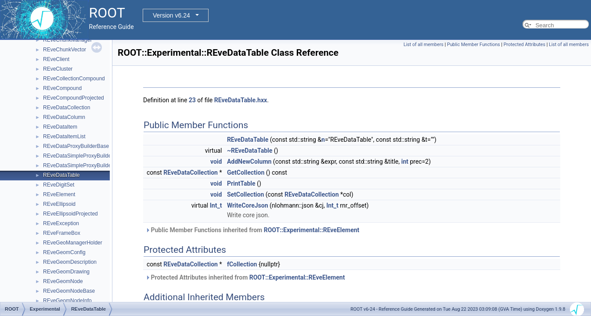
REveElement (59, 194)
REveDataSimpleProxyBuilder (78, 156)
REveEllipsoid (59, 204)
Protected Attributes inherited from (245, 277)
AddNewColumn (249, 161)
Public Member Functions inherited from (252, 229)
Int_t (216, 205)
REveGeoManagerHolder (72, 243)
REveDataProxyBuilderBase (76, 146)
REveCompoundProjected (73, 98)
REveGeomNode (63, 281)
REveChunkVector (64, 50)
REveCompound (62, 88)
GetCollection (245, 172)
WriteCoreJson (247, 205)
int (404, 161)
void (216, 161)
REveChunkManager (67, 40)
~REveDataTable (249, 150)
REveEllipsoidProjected (70, 214)
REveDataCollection (66, 107)
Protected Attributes (524, 44)
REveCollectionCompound (74, 78)
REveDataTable (61, 175)
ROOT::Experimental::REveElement (312, 229)
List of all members (423, 44)
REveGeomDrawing (66, 272)
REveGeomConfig (64, 252)
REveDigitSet (58, 185)
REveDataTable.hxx (240, 100)
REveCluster (57, 69)
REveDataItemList (64, 136)
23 (192, 100)
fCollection (242, 264)
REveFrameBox (61, 233)
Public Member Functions (473, 44)
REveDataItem (60, 127)
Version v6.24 (171, 15)
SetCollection (245, 194)
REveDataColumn (64, 117)
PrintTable (241, 183)
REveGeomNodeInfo (67, 301)
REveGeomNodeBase (69, 291)
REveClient (56, 59)
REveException (61, 223)
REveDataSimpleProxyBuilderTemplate (88, 165)
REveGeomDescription (70, 262)
